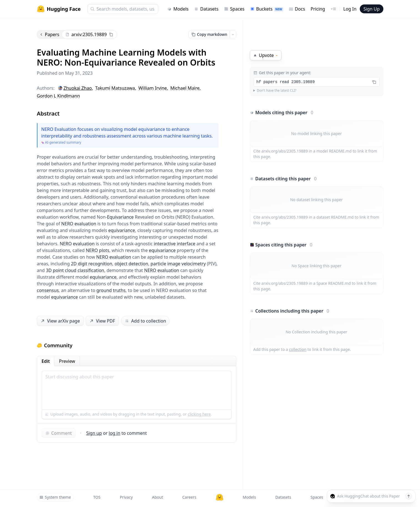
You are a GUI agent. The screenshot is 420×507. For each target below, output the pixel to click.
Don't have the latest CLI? (276, 90)
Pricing (318, 9)
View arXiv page (59, 321)
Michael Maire (184, 88)
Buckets (266, 9)
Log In (349, 9)
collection (297, 349)
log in (114, 433)
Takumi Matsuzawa (115, 88)
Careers (189, 497)
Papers (49, 34)
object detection (131, 264)
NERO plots (97, 250)
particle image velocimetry (178, 264)
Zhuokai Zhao (78, 88)
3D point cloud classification (75, 270)
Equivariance (120, 217)
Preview (67, 361)
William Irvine (152, 88)
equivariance (121, 230)
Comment (58, 433)
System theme (55, 497)
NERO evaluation (78, 224)
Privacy (126, 497)
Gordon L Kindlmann (58, 96)
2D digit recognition (91, 264)
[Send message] (408, 496)
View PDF (101, 321)
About (157, 497)
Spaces (234, 9)
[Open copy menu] (233, 34)
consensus (48, 290)
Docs (297, 9)
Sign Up (371, 9)
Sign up (94, 433)
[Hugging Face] (219, 497)
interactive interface (174, 244)
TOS (96, 497)
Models (177, 9)
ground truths (110, 290)
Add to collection (145, 321)
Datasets (206, 9)
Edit (46, 361)
